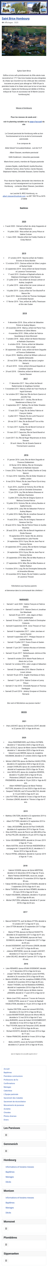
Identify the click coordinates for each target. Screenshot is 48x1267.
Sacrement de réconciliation (15, 1102)
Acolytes (7, 1109)
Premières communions (13, 1076)
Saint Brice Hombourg (15, 18)
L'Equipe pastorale (11, 1094)
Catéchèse (8, 1091)
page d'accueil (36, 122)
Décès (8, 1182)
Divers (6, 1120)
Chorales (7, 1112)
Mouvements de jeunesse (14, 1105)
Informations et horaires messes (20, 1167)
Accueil (6, 1069)
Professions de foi (11, 1080)
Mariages (7, 1087)
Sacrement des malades (13, 1098)
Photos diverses (10, 1116)
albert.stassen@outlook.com (14, 196)
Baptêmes (8, 1072)
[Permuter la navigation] (6, 1135)
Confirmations (9, 1083)
